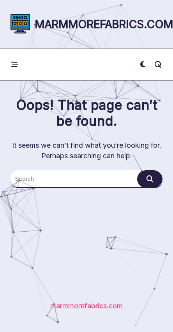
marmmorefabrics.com (104, 24)
